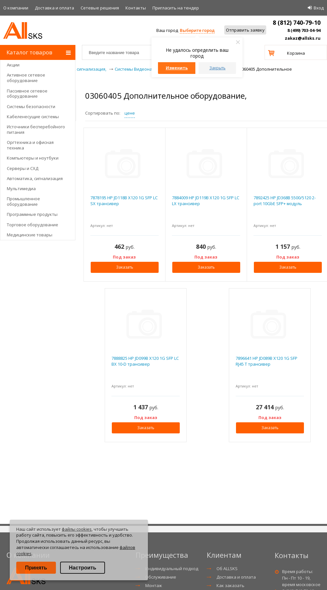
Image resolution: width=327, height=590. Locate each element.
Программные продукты (32, 214)
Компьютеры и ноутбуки (33, 158)
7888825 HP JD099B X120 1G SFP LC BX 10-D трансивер (145, 361)
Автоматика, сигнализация (35, 178)
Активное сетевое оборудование (26, 77)
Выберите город (197, 30)
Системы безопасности (31, 106)
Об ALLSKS (227, 568)
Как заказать (230, 585)
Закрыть (217, 68)
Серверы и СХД (22, 168)
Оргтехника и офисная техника (30, 145)
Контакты (135, 8)
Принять (36, 567)
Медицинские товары (29, 235)
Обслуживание (160, 577)
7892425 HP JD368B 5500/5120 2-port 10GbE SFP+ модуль (285, 200)
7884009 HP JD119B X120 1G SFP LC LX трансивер (205, 200)
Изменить (177, 68)
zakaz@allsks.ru (302, 38)
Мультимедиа (21, 188)
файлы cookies (77, 529)
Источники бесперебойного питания (36, 129)
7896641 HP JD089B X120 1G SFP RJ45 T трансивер (266, 361)
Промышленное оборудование (23, 201)
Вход (319, 8)
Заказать (124, 267)
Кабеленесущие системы (33, 116)
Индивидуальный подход (171, 568)
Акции (13, 65)
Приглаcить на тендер (175, 8)
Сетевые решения (100, 8)
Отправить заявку (245, 30)
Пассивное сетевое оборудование (27, 93)
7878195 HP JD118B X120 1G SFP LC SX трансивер (124, 200)
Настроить (82, 567)
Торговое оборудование (32, 225)
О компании (15, 8)
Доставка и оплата (54, 8)
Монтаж (153, 585)
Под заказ (124, 257)
